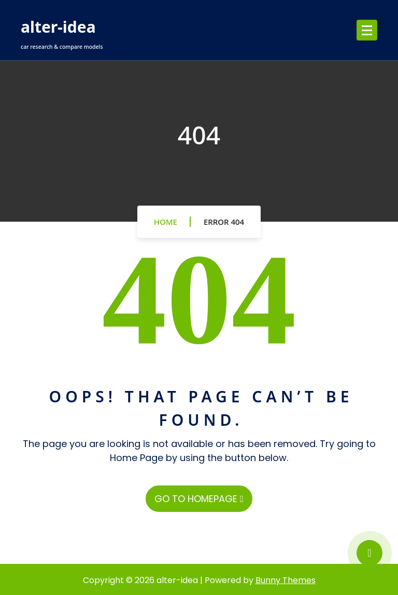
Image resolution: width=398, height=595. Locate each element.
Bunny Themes (285, 580)
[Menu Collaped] (367, 30)
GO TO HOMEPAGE (199, 498)
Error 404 (224, 222)
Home (165, 222)
